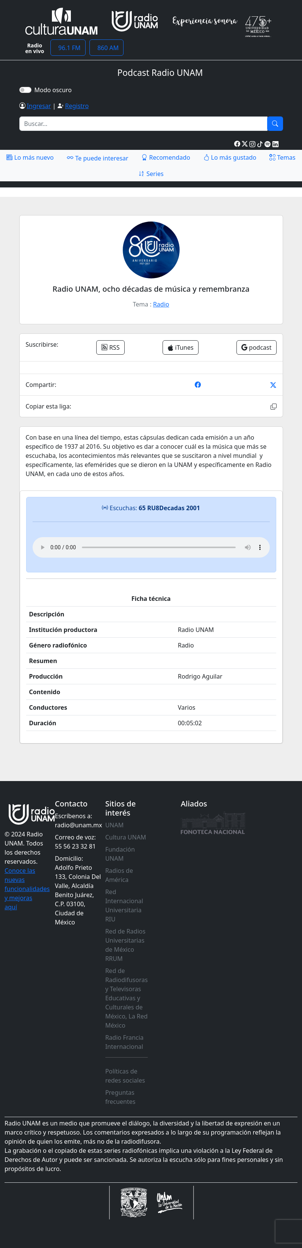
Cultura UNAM (125, 837)
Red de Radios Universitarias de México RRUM (125, 945)
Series (150, 174)
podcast (256, 347)
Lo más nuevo (29, 157)
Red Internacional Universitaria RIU (124, 905)
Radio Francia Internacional (124, 1042)
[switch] (25, 90)
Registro (77, 106)
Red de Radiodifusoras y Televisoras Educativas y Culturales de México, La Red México (126, 998)
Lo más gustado (230, 157)
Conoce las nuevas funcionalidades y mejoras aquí (27, 888)
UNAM (114, 825)
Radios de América (119, 875)
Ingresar (39, 106)
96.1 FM (68, 48)
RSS (110, 347)
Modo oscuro (54, 90)
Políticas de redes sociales (125, 1076)
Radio (161, 304)
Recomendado (165, 157)
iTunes (180, 347)
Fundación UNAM (120, 854)
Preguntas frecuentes (120, 1097)
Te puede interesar (97, 157)
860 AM (106, 48)
